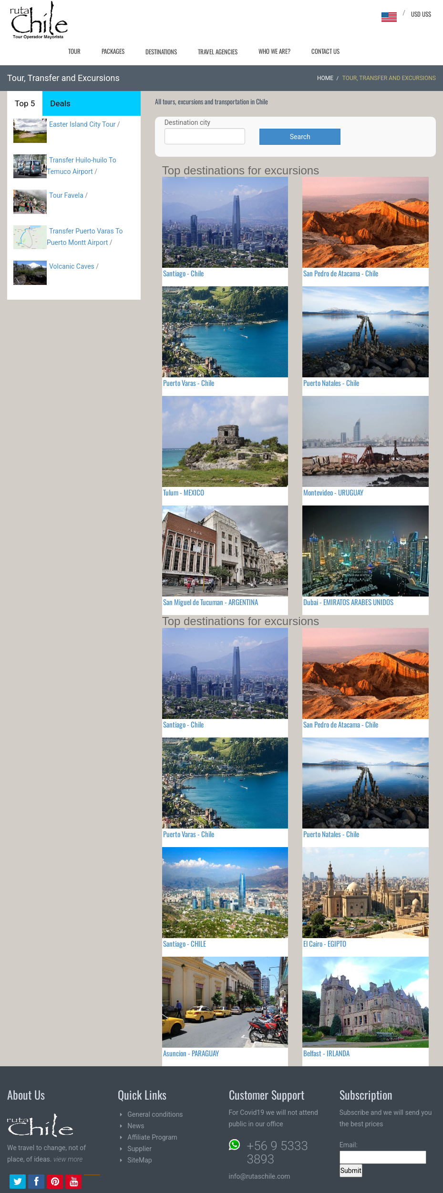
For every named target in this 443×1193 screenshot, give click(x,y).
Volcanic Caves (71, 266)
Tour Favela (66, 195)
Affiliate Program (152, 1137)
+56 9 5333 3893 (277, 1152)
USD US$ (421, 14)
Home (325, 78)
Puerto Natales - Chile (331, 382)
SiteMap (139, 1160)
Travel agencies (217, 51)
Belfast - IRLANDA (326, 1053)
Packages (113, 51)
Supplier (139, 1149)
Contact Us (325, 51)
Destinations (161, 51)
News (135, 1126)
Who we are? (274, 51)
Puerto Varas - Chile (188, 382)
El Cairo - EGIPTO (324, 943)
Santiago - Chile (183, 273)
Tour (74, 51)
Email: (383, 1152)
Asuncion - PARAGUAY (191, 1053)
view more (67, 1159)
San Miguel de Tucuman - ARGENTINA (210, 601)
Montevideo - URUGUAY (333, 492)
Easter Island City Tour (82, 124)
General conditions (155, 1114)
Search (300, 137)
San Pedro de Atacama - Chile (340, 273)
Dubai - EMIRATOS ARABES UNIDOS (348, 601)
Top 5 (25, 103)
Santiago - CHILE (184, 943)
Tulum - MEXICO (183, 492)
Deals (60, 103)
